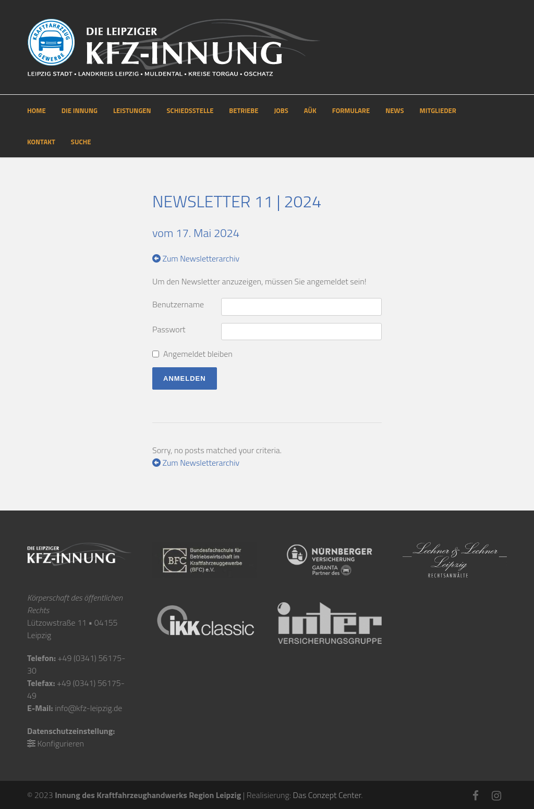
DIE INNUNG (80, 110)
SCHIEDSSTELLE (190, 110)
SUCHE (81, 141)
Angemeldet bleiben (198, 353)
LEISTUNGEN (132, 110)
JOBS (281, 110)
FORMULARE (351, 110)
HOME (36, 110)
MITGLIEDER (438, 110)
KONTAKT (41, 141)
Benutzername (178, 304)
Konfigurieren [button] (61, 743)
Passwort (169, 329)
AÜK (310, 110)
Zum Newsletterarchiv (195, 258)
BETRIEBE (243, 110)
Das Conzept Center (327, 795)
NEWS (394, 110)
